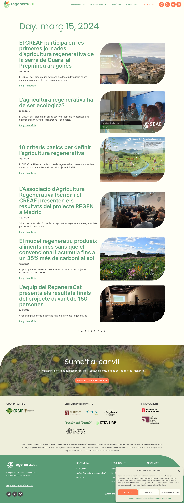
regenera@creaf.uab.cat (19, 485)
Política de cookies (135, 498)
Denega (148, 492)
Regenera (78, 4)
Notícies (116, 4)
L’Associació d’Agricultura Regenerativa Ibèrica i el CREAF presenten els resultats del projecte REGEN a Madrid (56, 200)
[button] (179, 470)
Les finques (98, 4)
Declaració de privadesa (152, 498)
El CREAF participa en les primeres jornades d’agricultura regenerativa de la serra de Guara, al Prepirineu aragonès (56, 54)
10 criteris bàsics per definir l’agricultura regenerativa (55, 150)
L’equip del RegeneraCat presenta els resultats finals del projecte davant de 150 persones (55, 296)
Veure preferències (170, 492)
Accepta (127, 492)
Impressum (166, 498)
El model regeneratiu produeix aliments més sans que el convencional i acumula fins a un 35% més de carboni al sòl (58, 249)
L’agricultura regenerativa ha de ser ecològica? (56, 102)
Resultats (131, 4)
